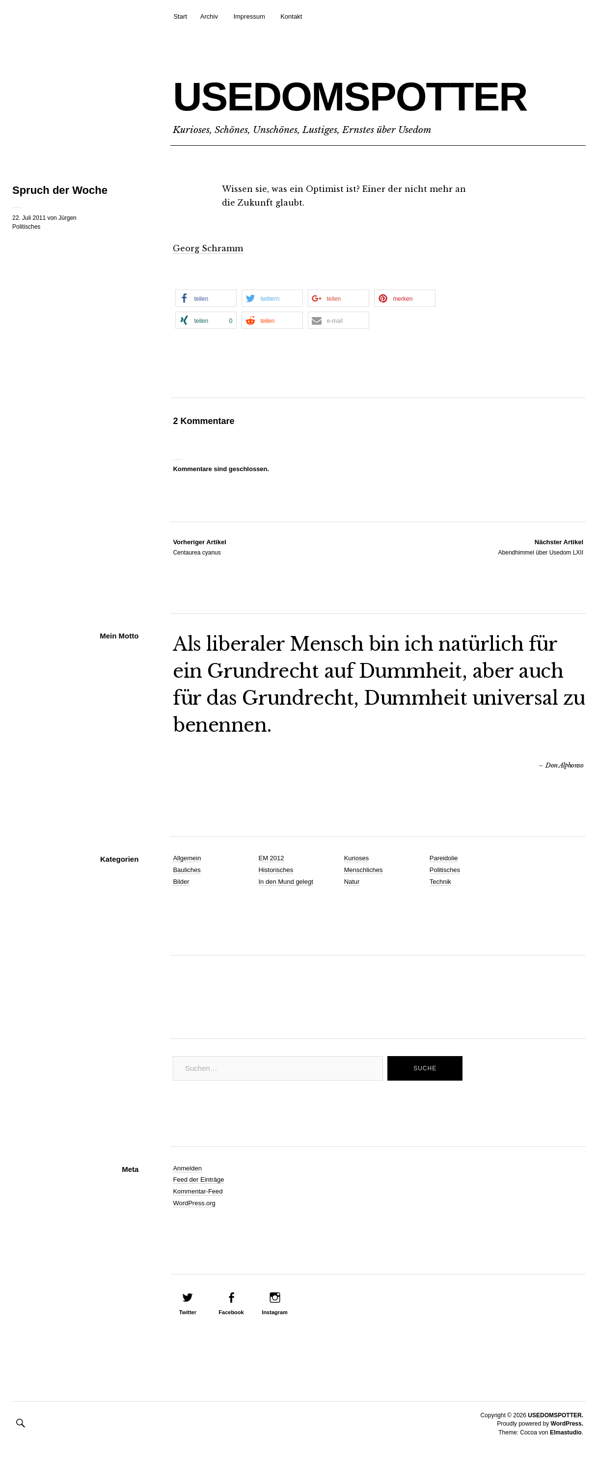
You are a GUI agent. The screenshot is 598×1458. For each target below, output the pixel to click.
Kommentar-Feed (197, 1191)
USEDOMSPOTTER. (555, 1415)
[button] (206, 298)
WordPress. (567, 1423)
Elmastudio (566, 1432)
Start (180, 16)
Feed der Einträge (198, 1179)
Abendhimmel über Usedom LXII (540, 546)
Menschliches (363, 870)
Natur (352, 881)
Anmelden (187, 1168)
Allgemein (187, 858)
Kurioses (356, 858)
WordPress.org (194, 1203)
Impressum (249, 16)
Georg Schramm (208, 248)
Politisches (26, 226)
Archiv (209, 16)
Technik (440, 881)
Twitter (187, 1312)
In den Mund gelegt (286, 881)
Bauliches (186, 870)
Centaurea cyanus (199, 546)
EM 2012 (271, 858)
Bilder (181, 881)
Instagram (275, 1312)
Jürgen (67, 217)
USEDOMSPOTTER (350, 96)
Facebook (231, 1312)
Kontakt (291, 16)
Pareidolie (444, 858)
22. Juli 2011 (29, 217)
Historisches (276, 870)
